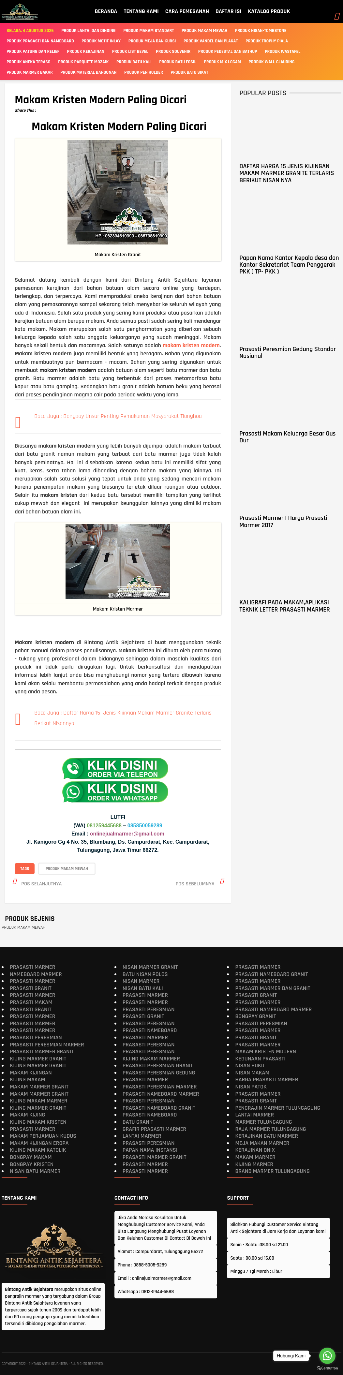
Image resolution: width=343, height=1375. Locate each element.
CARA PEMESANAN (187, 11)
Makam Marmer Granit (39, 1086)
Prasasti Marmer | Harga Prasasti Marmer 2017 (283, 521)
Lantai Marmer (142, 1136)
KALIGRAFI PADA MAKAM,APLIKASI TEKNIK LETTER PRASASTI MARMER (284, 606)
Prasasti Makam (31, 1002)
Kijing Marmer (254, 1164)
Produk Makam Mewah (204, 31)
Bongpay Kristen (31, 1164)
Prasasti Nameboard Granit (159, 1108)
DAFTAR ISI (228, 11)
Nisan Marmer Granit (150, 967)
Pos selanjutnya (41, 883)
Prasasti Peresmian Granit (158, 1065)
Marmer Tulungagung (263, 1122)
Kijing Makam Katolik (38, 1150)
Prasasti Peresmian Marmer (47, 1044)
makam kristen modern (191, 345)
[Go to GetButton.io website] (327, 1368)
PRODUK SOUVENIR (173, 51)
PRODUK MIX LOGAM (222, 62)
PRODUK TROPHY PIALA (267, 41)
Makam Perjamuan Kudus (43, 1136)
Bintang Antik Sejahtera (48, 1364)
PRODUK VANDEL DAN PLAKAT (211, 41)
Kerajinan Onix (255, 1150)
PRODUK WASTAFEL (282, 51)
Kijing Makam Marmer (38, 1100)
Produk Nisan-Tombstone (260, 31)
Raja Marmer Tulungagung (270, 1128)
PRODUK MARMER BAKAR (29, 72)
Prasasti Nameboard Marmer (161, 1093)
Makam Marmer (255, 1157)
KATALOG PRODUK (269, 11)
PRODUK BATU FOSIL (177, 62)
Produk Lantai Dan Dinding (88, 31)
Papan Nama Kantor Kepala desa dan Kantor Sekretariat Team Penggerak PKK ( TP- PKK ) (289, 265)
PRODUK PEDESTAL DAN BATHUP (227, 51)
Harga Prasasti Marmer (266, 1079)
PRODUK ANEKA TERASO (28, 62)
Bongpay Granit (255, 1016)
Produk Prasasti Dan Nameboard (40, 41)
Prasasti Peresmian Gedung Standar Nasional (287, 352)
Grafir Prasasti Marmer (154, 1128)
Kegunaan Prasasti (260, 1058)
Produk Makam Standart (148, 31)
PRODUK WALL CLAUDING (272, 62)
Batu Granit (138, 1122)
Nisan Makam (252, 1072)
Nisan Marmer (141, 981)
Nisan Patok (251, 1086)
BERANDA (106, 11)
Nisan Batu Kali (143, 988)
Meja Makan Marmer (262, 1143)
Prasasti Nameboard (150, 1030)
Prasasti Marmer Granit (42, 1051)
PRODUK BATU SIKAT (189, 72)
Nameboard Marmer (36, 974)
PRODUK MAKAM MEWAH (67, 868)
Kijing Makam (27, 1079)
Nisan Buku (249, 1065)
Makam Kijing (27, 1114)
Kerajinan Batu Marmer (266, 1136)
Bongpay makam (31, 1157)
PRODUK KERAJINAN (85, 51)
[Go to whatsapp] (327, 1356)
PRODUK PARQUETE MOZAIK (83, 62)
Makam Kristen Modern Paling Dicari (100, 100)
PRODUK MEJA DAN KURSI (152, 41)
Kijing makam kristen (38, 1122)
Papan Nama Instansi (150, 1150)
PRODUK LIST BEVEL (130, 51)
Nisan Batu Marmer (35, 1171)
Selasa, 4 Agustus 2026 (30, 31)
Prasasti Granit (31, 988)
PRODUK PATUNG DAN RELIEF (33, 51)
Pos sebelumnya (195, 883)
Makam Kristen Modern (265, 1051)
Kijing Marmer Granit (38, 1058)
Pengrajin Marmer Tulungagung (277, 1108)
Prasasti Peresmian (36, 1037)
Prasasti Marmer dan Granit (272, 988)
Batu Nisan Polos (145, 974)
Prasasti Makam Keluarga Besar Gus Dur (287, 437)
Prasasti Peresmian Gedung (159, 1072)
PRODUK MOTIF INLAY (101, 41)
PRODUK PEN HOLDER (143, 72)
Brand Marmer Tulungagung (272, 1171)
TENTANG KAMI (141, 11)
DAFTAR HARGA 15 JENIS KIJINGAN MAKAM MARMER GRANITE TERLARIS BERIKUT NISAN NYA (286, 173)
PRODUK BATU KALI (134, 62)
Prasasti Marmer (32, 967)
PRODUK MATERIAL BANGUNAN (88, 72)
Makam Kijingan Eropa (39, 1143)
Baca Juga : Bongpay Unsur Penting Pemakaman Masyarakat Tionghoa (118, 416)
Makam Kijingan (31, 1072)
